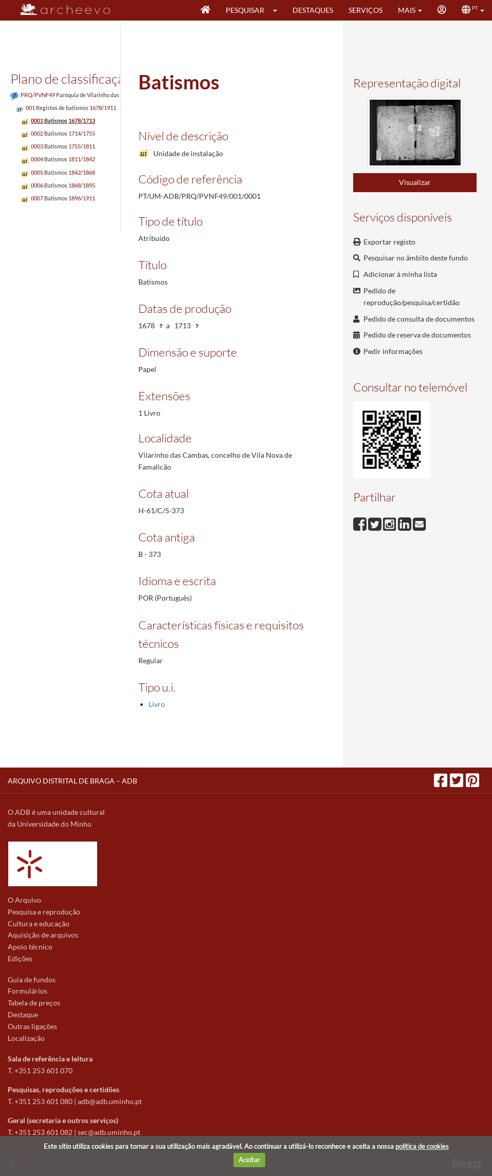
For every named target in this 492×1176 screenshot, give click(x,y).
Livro (157, 704)
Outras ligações (32, 1026)
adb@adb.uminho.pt (110, 1101)
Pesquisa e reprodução (44, 911)
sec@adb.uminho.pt (109, 1132)
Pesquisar (245, 10)
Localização (26, 1038)
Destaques (313, 10)
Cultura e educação (38, 923)
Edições (20, 958)
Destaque (23, 1014)
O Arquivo (24, 899)
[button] (278, 10)
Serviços (365, 10)
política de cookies (422, 1146)
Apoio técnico (30, 946)
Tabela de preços (34, 1002)
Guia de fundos (32, 979)
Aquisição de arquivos (43, 934)
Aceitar (249, 1159)
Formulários (27, 990)
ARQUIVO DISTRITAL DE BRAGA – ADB (72, 780)
